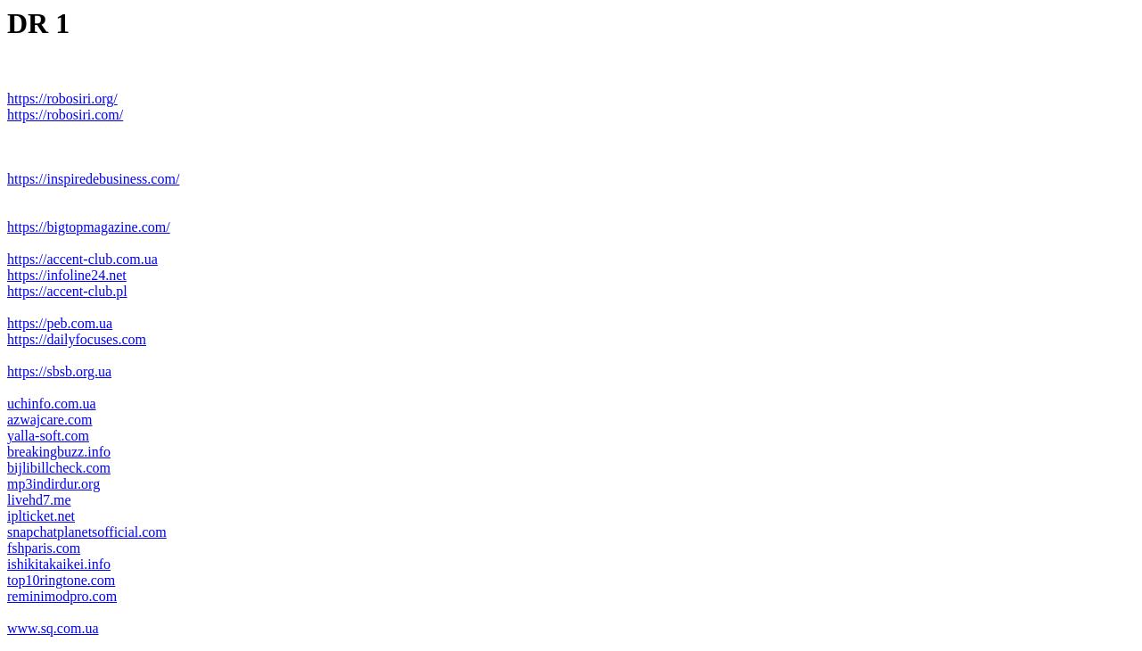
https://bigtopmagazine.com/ (88, 227)
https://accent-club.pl (67, 291)
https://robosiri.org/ (62, 98)
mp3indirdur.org (53, 483)
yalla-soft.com (48, 435)
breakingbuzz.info (59, 451)
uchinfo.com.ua (51, 403)
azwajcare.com (49, 419)
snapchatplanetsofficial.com (87, 532)
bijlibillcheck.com (59, 467)
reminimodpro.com (62, 596)
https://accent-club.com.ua (82, 259)
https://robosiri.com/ (65, 114)
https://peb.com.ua (59, 323)
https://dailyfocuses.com (76, 339)
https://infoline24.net (67, 275)
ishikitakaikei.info (59, 564)
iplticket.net (41, 515)
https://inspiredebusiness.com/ (93, 178)
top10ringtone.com (61, 580)
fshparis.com (43, 548)
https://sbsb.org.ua (59, 371)
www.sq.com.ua (53, 628)
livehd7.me (39, 499)
